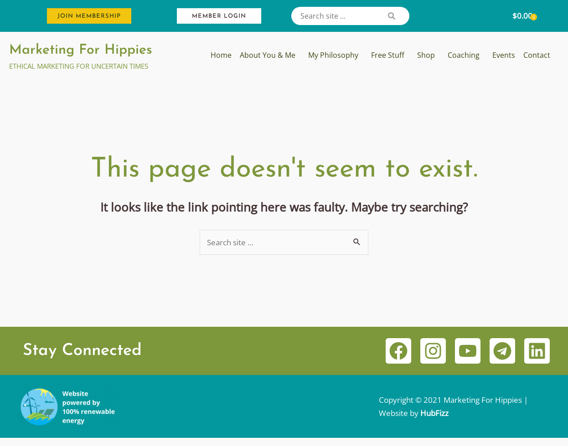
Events (503, 55)
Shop (426, 55)
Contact (536, 55)
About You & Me (267, 55)
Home (221, 55)
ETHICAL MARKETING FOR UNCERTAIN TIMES (78, 66)
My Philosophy (333, 55)
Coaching (464, 55)
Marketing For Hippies (80, 50)
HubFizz (434, 413)
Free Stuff (387, 55)
